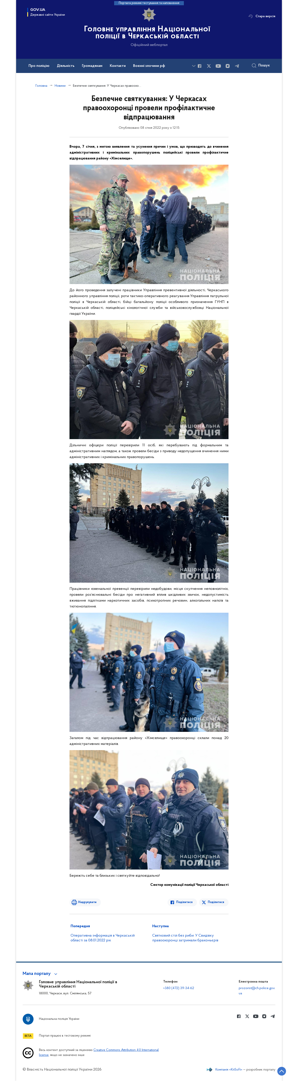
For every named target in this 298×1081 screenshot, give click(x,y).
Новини (60, 86)
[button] (41, 973)
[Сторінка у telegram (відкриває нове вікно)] (237, 66)
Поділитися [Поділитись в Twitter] (216, 902)
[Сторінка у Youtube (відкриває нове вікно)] (218, 66)
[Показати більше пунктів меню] (193, 66)
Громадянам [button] (92, 66)
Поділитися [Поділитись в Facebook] (184, 902)
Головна (41, 86)
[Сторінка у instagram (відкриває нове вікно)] (227, 66)
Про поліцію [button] (39, 66)
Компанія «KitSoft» (228, 1069)
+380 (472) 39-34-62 (178, 988)
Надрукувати (87, 902)
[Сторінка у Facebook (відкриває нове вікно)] (199, 66)
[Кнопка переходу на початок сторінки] (281, 1071)
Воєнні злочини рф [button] (149, 66)
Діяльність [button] (65, 66)
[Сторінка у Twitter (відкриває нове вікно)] (209, 66)
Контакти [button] (118, 66)
